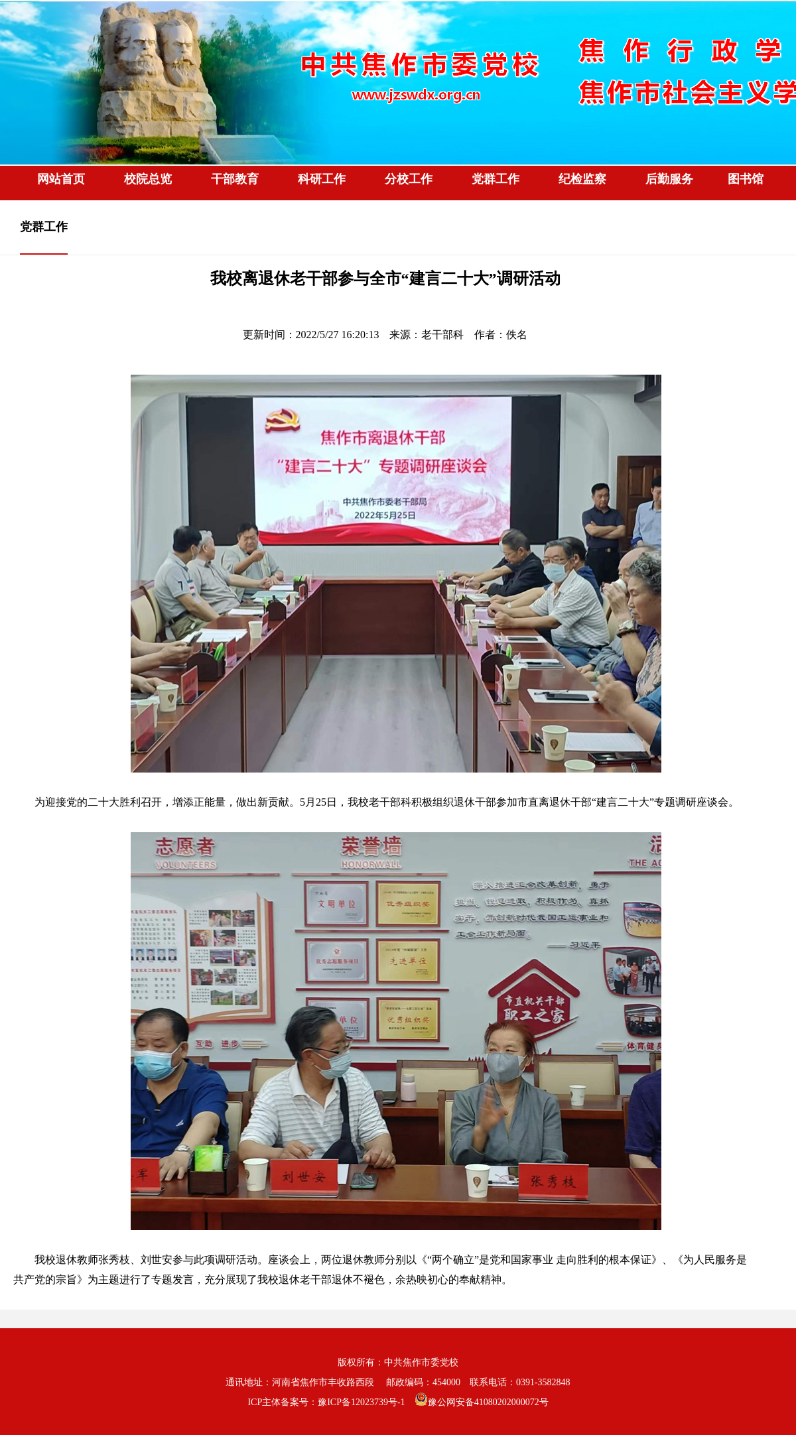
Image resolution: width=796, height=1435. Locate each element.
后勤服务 (669, 179)
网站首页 (61, 179)
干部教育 (235, 179)
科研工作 (322, 179)
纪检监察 (582, 179)
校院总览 (148, 179)
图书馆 (745, 179)
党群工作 (495, 179)
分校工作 (408, 179)
